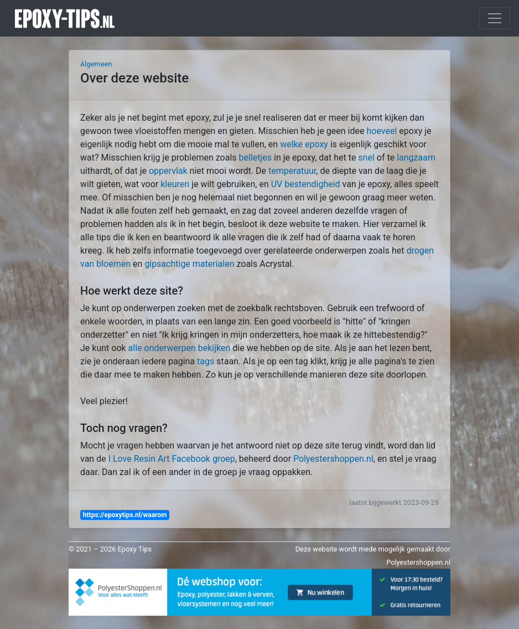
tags (205, 361)
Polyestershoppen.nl (333, 458)
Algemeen (96, 64)
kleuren (174, 184)
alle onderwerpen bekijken (179, 348)
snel (366, 157)
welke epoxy (304, 144)
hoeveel (381, 131)
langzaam (416, 157)
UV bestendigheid (305, 184)
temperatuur (292, 171)
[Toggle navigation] (494, 18)
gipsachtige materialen (189, 264)
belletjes (255, 157)
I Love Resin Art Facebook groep (171, 458)
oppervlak (168, 171)
